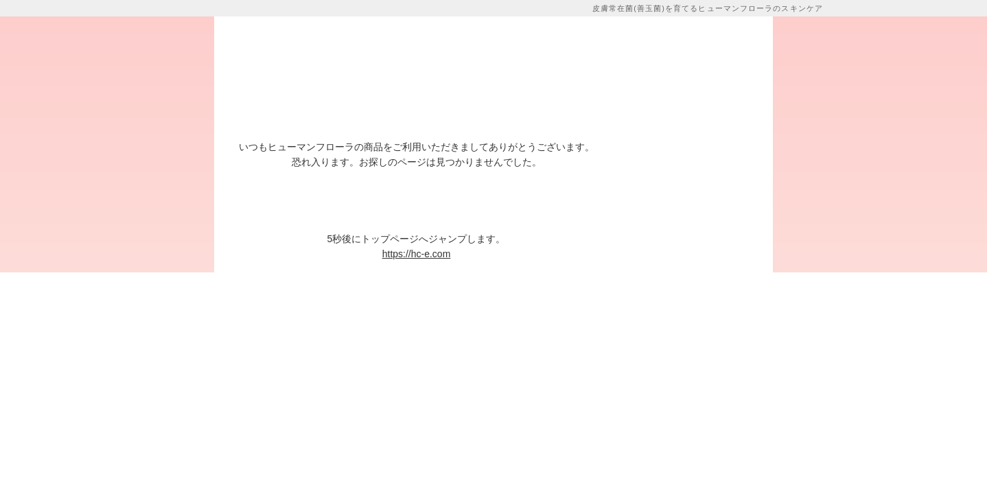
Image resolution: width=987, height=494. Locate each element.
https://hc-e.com (416, 253)
